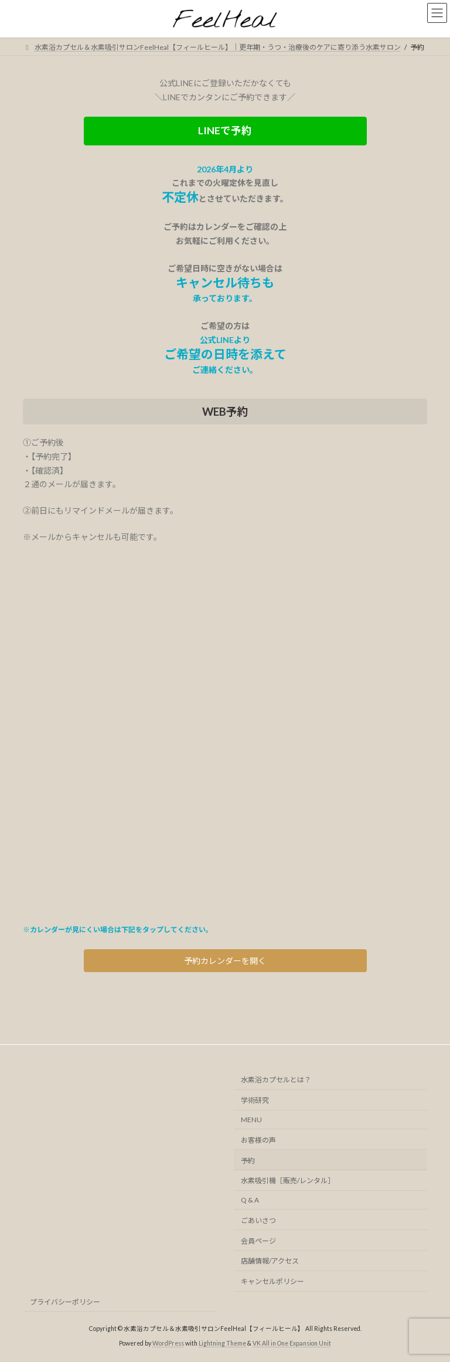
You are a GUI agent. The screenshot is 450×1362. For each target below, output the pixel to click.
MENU (251, 1119)
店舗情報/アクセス (270, 1261)
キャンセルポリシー (272, 1282)
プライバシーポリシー (65, 1302)
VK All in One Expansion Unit (292, 1343)
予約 (248, 1160)
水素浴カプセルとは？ (276, 1080)
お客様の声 (258, 1140)
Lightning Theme (222, 1343)
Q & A (250, 1200)
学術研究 (255, 1100)
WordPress (168, 1343)
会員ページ (258, 1241)
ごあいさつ (258, 1220)
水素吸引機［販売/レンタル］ (288, 1181)
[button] (225, 131)
